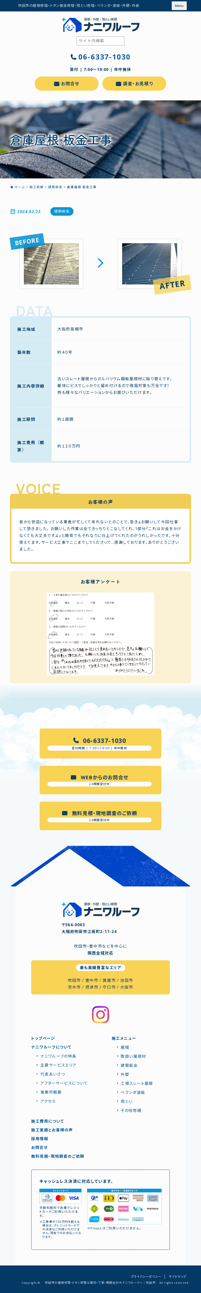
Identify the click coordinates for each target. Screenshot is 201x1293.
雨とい (127, 1101)
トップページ (43, 1038)
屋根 (125, 1047)
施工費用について (47, 1121)
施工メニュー (124, 1038)
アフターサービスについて (64, 1083)
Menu (179, 5)
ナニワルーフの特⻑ (58, 1056)
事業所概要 (51, 1092)
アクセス (48, 1101)
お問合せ (70, 84)
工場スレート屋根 (137, 1083)
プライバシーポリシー (146, 1276)
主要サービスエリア (58, 1065)
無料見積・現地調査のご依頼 (57, 1156)
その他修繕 (131, 1110)
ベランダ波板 (133, 1092)
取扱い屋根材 (133, 1056)
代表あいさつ (52, 1074)
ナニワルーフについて (51, 1047)
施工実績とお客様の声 (52, 1130)
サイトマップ (177, 1276)
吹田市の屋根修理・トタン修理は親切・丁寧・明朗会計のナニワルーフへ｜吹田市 (100, 1283)
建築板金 (61, 211)
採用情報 (39, 1138)
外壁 (125, 1074)
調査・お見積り (138, 84)
